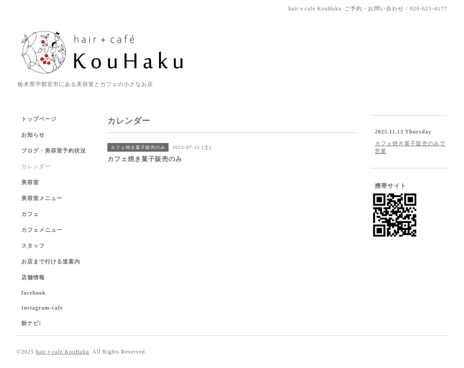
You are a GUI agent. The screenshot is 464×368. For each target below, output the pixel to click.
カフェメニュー (42, 230)
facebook (33, 293)
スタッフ (33, 246)
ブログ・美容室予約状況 (53, 151)
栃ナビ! (31, 323)
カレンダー (36, 166)
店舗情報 (33, 277)
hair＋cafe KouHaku (62, 352)
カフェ (30, 214)
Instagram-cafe (42, 308)
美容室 (30, 182)
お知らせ (33, 135)
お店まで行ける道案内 (50, 261)
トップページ (39, 119)
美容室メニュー (42, 198)
